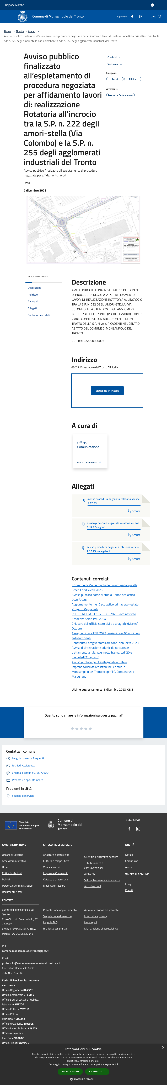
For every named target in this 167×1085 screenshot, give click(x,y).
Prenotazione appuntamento (60, 910)
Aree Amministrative (14, 861)
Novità (20, 31)
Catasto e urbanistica (55, 879)
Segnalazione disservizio (57, 916)
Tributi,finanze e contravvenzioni (93, 865)
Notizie (129, 855)
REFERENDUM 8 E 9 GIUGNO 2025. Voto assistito (104, 614)
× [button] (163, 1047)
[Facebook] (130, 16)
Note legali (90, 922)
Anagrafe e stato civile (56, 855)
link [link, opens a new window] (116, 1064)
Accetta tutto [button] (70, 1071)
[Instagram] (139, 16)
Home (7, 31)
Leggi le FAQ (50, 922)
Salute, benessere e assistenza (102, 880)
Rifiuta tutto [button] (97, 1071)
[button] (83, 1079)
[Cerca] (160, 16)
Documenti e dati (12, 892)
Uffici (5, 867)
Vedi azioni (115, 64)
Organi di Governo (12, 855)
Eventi (129, 890)
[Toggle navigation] (7, 16)
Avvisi (31, 31)
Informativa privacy (95, 916)
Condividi (114, 57)
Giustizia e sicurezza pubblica (101, 857)
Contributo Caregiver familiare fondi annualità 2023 (105, 642)
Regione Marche (14, 5)
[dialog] (83, 1064)
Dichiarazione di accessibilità (101, 928)
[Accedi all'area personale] (152, 5)
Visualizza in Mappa (107, 391)
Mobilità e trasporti (54, 886)
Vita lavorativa (51, 867)
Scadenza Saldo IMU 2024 (89, 618)
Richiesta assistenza (55, 928)
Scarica (133, 511)
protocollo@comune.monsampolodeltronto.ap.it (31, 963)
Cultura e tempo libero (56, 861)
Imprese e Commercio (55, 873)
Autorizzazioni (92, 886)
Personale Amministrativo (17, 886)
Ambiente (90, 874)
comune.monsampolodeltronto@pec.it (25, 951)
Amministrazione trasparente (101, 910)
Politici (6, 879)
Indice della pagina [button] (38, 276)
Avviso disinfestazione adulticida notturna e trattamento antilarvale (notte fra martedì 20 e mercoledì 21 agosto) (102, 652)
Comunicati (131, 861)
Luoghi (129, 884)
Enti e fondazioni (12, 873)
